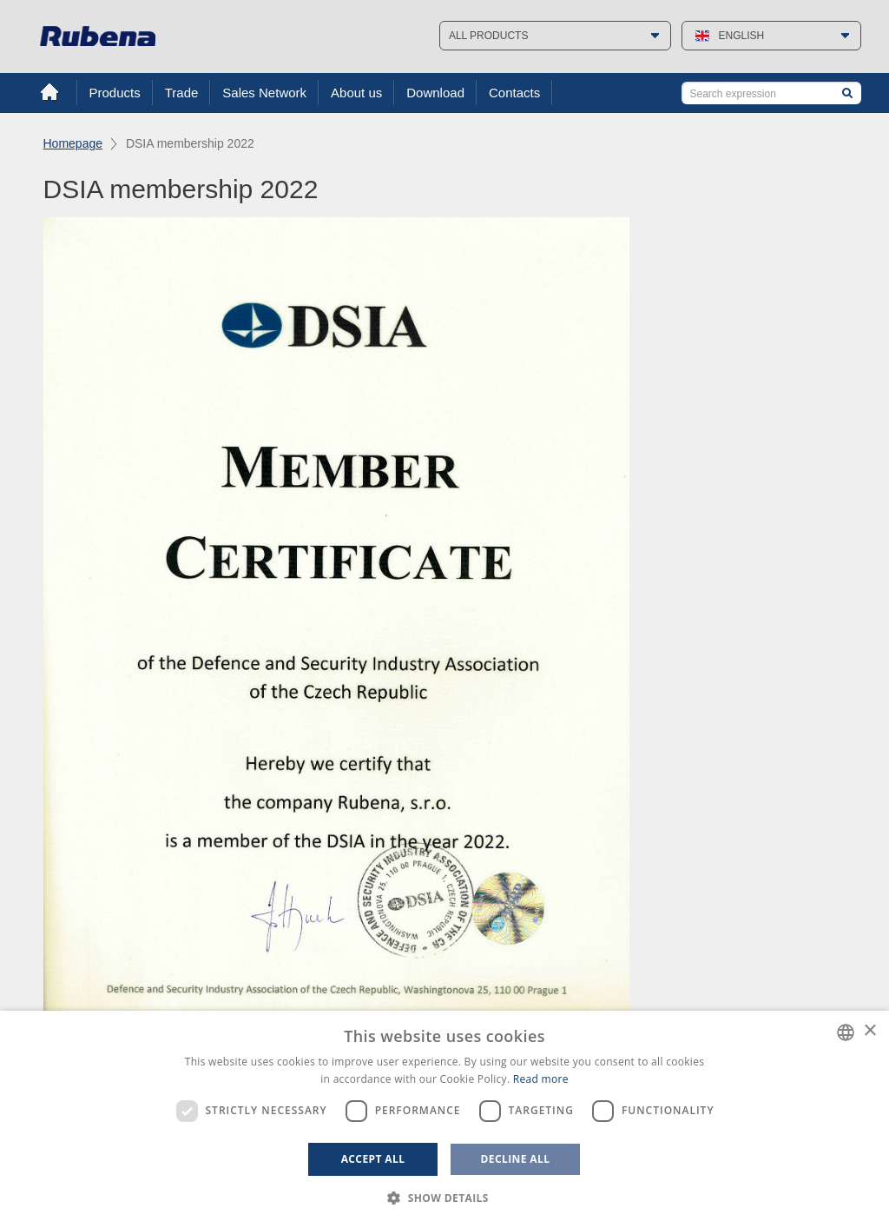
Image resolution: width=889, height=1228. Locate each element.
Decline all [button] (515, 1159)
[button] (444, 1198)
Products (115, 92)
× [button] (869, 1031)
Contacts (514, 92)
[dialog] (444, 1119)
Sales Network (264, 92)
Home (49, 92)
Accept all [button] (373, 1159)
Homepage (73, 143)
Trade (182, 92)
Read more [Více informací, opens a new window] (541, 1079)
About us (356, 92)
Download (435, 92)
